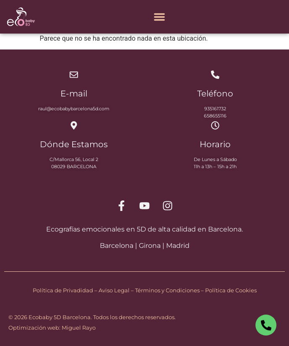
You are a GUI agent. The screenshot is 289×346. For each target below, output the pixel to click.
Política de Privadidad (63, 290)
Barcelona (116, 246)
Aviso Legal (114, 290)
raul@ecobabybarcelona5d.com (73, 109)
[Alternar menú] (159, 17)
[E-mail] (74, 74)
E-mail (73, 93)
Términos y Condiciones (167, 290)
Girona (150, 246)
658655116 (215, 116)
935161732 (215, 109)
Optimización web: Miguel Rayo (52, 327)
